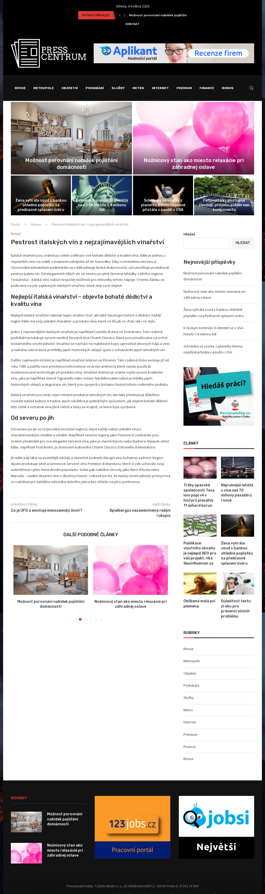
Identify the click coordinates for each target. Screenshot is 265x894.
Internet (160, 88)
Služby (118, 88)
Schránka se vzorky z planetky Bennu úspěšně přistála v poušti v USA (163, 205)
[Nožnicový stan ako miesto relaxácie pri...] (193, 138)
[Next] (125, 15)
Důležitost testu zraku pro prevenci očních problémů (236, 609)
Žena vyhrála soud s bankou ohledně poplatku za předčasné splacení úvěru (41, 205)
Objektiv (70, 88)
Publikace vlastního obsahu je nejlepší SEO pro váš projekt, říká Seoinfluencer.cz (199, 553)
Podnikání (95, 88)
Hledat (189, 234)
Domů (15, 224)
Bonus (227, 88)
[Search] (251, 88)
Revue (20, 88)
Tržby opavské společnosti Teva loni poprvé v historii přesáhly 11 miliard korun (199, 495)
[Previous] (120, 15)
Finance (207, 88)
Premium (184, 88)
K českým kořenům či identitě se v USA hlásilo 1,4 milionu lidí (102, 205)
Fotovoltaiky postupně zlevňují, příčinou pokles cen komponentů (224, 205)
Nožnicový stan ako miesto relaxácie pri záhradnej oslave (65, 850)
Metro (138, 88)
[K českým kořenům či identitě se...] (102, 196)
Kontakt (132, 24)
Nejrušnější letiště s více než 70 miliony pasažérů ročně (237, 493)
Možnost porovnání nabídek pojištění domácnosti (168, 15)
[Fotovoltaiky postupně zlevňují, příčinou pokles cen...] (224, 196)
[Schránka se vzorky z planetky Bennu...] (163, 196)
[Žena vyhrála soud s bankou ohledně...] (41, 196)
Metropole (43, 88)
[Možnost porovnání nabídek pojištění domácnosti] (71, 138)
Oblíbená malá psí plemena (199, 604)
